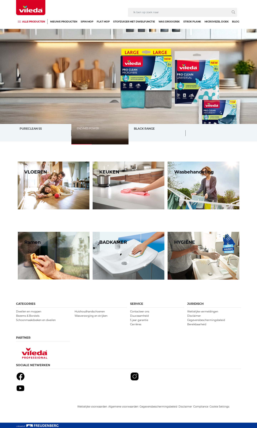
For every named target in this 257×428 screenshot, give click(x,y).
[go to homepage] (30, 7)
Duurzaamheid (139, 315)
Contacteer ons (139, 311)
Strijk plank (192, 21)
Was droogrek (169, 21)
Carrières (135, 324)
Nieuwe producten (63, 21)
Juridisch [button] (195, 303)
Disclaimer (194, 315)
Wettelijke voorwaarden (92, 406)
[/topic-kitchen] (128, 185)
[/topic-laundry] (203, 185)
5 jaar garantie (139, 320)
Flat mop (103, 21)
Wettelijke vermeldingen (202, 311)
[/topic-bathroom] (128, 255)
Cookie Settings (219, 406)
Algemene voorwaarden (123, 406)
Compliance (200, 406)
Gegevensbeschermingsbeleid (206, 320)
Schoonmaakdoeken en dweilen (36, 320)
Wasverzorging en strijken (91, 315)
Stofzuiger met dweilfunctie (134, 21)
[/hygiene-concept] (203, 256)
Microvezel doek (217, 21)
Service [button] (136, 303)
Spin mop (87, 21)
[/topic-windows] (53, 255)
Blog (235, 21)
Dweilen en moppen (28, 311)
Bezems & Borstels (27, 315)
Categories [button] (25, 303)
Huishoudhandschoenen (90, 311)
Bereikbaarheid (196, 324)
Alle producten (33, 21)
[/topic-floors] (53, 185)
